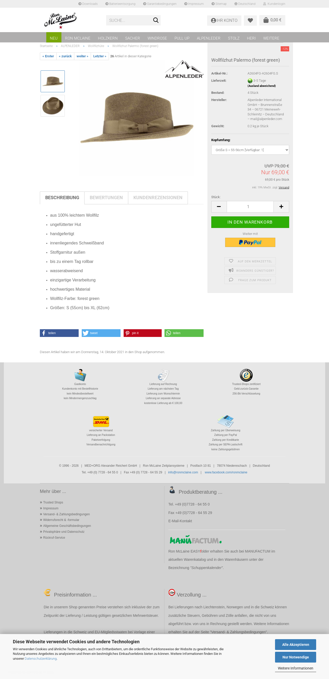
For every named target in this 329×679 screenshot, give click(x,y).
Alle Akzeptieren (295, 645)
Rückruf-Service (54, 537)
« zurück (65, 56)
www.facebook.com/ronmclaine (226, 472)
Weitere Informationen (295, 668)
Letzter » (99, 56)
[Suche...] (156, 20)
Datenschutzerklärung (41, 658)
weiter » (82, 56)
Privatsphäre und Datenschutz (64, 532)
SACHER (132, 38)
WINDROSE (157, 38)
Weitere (271, 38)
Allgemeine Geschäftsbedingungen (67, 526)
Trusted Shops (53, 502)
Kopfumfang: (221, 140)
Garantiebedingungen (160, 4)
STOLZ (234, 38)
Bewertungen (106, 197)
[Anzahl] (250, 207)
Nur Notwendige (295, 657)
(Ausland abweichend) (262, 86)
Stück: (216, 197)
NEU (54, 38)
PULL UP (182, 38)
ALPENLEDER (209, 38)
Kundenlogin (274, 4)
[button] (219, 207)
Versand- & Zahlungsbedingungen (66, 514)
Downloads (88, 4)
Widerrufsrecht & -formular (61, 520)
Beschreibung (62, 197)
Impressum (194, 4)
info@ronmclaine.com (183, 472)
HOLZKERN (108, 38)
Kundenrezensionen (157, 197)
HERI (251, 38)
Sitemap (219, 4)
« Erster (48, 56)
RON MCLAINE (77, 38)
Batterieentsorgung (120, 4)
